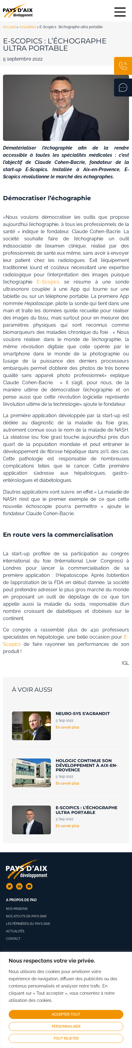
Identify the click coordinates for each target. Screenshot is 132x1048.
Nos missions (17, 908)
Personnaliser (66, 1026)
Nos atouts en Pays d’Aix (26, 916)
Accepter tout (66, 1014)
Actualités (27, 27)
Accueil (9, 27)
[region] (66, 1000)
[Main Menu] (120, 12)
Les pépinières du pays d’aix (28, 923)
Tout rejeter (66, 1038)
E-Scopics (48, 282)
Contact (13, 938)
